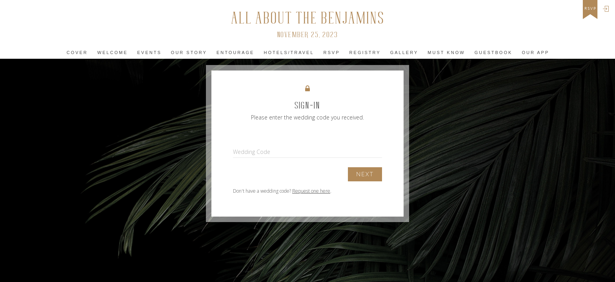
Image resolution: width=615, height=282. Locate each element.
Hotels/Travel (289, 52)
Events (149, 52)
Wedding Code (251, 151)
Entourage (235, 52)
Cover (77, 52)
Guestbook (494, 52)
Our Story (189, 52)
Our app (535, 52)
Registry (365, 52)
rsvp (590, 8)
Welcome (112, 52)
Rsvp (332, 52)
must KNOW (446, 52)
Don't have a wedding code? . (282, 191)
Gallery (404, 52)
